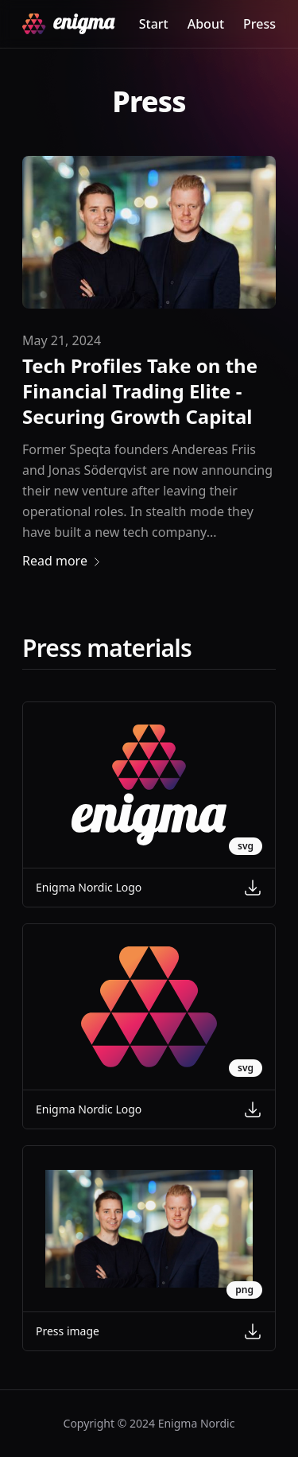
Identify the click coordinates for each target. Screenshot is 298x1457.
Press (259, 24)
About (206, 24)
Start (153, 24)
